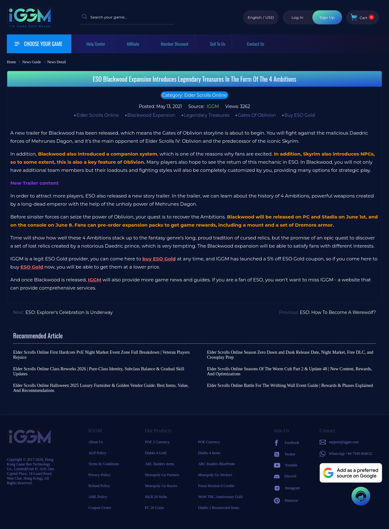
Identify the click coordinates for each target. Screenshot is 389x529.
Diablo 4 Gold (155, 453)
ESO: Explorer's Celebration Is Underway (69, 312)
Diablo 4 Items (209, 453)
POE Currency (209, 442)
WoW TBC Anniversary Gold (220, 497)
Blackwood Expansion (151, 115)
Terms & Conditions (103, 464)
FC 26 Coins (154, 508)
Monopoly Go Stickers (215, 475)
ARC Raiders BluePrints (216, 464)
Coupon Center (99, 508)
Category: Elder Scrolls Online (194, 95)
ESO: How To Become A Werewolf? (338, 312)
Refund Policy (99, 486)
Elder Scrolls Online (97, 115)
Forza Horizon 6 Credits (216, 486)
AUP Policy (97, 453)
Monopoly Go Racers (161, 486)
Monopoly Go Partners (162, 475)
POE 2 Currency (157, 442)
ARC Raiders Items (159, 464)
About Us (95, 442)
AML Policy (97, 497)
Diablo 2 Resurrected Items (218, 508)
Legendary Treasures (206, 115)
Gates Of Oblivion (257, 115)
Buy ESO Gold (299, 115)
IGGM (212, 106)
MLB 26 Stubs (156, 497)
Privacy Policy (99, 475)
